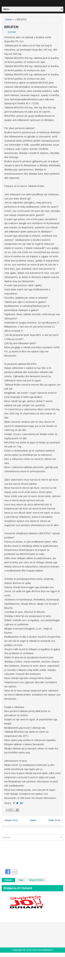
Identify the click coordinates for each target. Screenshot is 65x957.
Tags (21, 880)
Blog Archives (36, 880)
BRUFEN (11, 27)
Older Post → (55, 820)
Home (8, 19)
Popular (8, 880)
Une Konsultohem (42, 949)
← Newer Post (10, 820)
